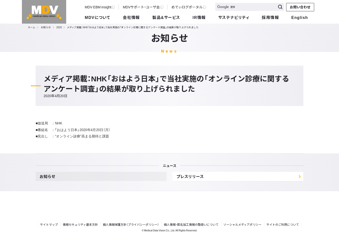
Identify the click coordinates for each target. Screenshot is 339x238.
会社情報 (131, 17)
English (299, 17)
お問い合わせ (300, 6)
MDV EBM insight (100, 6)
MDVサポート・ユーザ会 (143, 6)
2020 (59, 27)
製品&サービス (166, 17)
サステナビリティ (233, 17)
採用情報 (270, 17)
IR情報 (199, 17)
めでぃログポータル (188, 6)
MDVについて (97, 17)
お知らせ (45, 27)
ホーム (31, 27)
